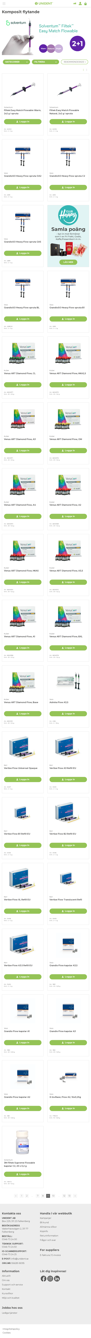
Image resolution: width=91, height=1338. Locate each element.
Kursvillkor (7, 1293)
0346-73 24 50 (9, 1247)
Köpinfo (44, 1231)
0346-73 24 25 (9, 1254)
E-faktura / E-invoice (50, 1255)
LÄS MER (68, 262)
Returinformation (49, 1235)
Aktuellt (6, 1276)
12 (64, 1196)
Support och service (12, 1284)
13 (69, 1196)
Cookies (6, 1333)
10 (53, 1196)
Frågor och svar (48, 1240)
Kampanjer (45, 1218)
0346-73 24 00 (9, 1239)
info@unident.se (20, 1259)
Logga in (24, 121)
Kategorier (12, 62)
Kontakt (6, 1289)
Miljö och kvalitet (10, 1298)
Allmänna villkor (48, 1227)
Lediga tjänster (9, 1313)
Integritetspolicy (11, 1329)
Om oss (5, 1280)
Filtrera (39, 62)
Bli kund (44, 1222)
